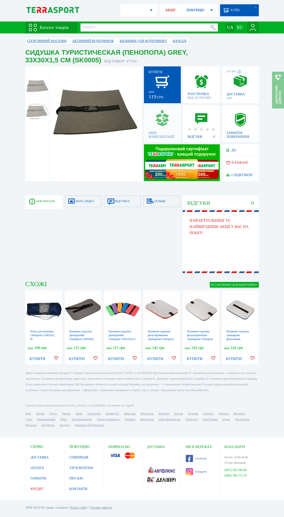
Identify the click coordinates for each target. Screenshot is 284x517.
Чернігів (208, 413)
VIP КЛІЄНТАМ (81, 468)
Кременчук (147, 419)
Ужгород (64, 425)
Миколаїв (129, 413)
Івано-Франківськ (169, 419)
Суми (28, 419)
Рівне (63, 419)
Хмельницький (46, 419)
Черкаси (223, 413)
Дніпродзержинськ (108, 419)
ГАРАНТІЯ (38, 478)
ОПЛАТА (37, 468)
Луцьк (226, 419)
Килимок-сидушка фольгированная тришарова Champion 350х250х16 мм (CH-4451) (200, 339)
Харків (40, 413)
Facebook (196, 458)
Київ (28, 413)
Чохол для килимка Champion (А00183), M (42, 335)
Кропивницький (81, 419)
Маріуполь (147, 413)
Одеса (53, 413)
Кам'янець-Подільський (89, 425)
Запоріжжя (93, 413)
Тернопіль (191, 419)
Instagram (196, 471)
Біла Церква (210, 419)
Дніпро (66, 413)
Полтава (193, 413)
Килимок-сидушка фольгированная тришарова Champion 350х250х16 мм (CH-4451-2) (161, 339)
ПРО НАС (76, 478)
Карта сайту (78, 507)
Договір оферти (101, 507)
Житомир (239, 413)
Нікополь (31, 425)
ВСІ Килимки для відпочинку (234, 284)
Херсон (178, 413)
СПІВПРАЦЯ (78, 457)
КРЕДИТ (37, 489)
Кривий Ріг (112, 413)
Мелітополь (242, 419)
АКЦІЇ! (170, 10)
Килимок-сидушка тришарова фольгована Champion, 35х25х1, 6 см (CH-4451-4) (240, 339)
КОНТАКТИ (78, 489)
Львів (78, 413)
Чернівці (130, 419)
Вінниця (164, 413)
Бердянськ (47, 425)
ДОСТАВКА (40, 457)
